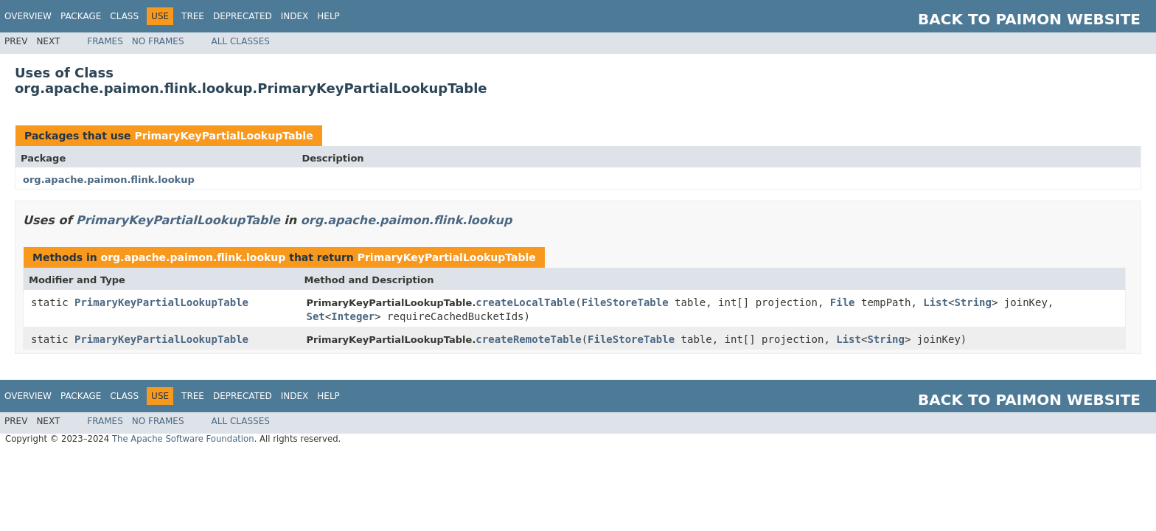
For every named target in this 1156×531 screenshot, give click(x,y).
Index (295, 16)
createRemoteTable (528, 339)
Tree (192, 16)
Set (316, 316)
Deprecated (242, 16)
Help (328, 16)
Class (124, 16)
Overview (28, 16)
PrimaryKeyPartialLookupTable (223, 136)
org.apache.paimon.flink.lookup (109, 179)
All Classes (241, 41)
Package (80, 16)
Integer (353, 316)
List (935, 302)
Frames (105, 41)
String (973, 302)
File (842, 302)
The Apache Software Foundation (183, 439)
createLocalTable (525, 302)
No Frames (158, 41)
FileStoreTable (625, 302)
